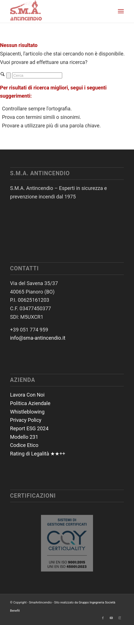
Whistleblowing (27, 412)
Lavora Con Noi (27, 395)
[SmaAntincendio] (55, 11)
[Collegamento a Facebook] (102, 618)
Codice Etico (24, 445)
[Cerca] (37, 75)
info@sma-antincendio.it (38, 338)
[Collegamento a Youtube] (111, 618)
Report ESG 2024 (29, 428)
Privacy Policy (26, 420)
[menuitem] (121, 11)
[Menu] (121, 11)
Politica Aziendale (30, 403)
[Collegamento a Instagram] (119, 618)
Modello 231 (24, 437)
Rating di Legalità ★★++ (37, 454)
